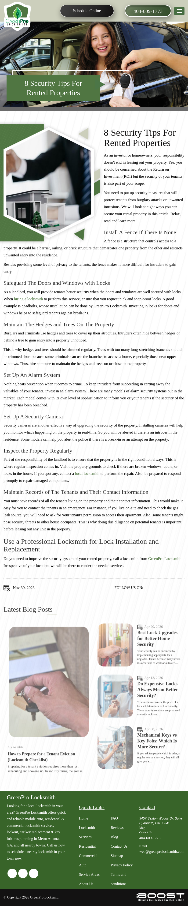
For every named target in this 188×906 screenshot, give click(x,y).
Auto (83, 865)
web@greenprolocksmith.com (161, 852)
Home (83, 818)
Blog (114, 837)
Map (142, 828)
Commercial (88, 856)
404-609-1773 (148, 11)
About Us (86, 884)
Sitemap (117, 856)
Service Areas (89, 874)
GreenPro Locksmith (164, 563)
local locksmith (87, 478)
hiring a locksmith (28, 304)
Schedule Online (87, 10)
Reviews (117, 828)
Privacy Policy (122, 865)
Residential (87, 846)
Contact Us (119, 846)
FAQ (114, 818)
